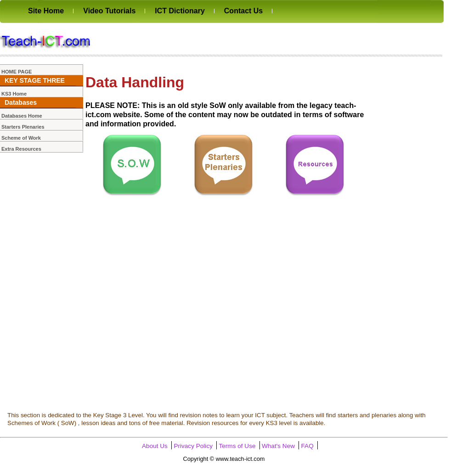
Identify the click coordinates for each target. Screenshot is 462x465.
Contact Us (243, 11)
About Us (155, 445)
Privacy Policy (193, 445)
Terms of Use (237, 445)
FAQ (307, 445)
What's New (278, 445)
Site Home (46, 11)
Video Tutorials (109, 11)
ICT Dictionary (179, 11)
